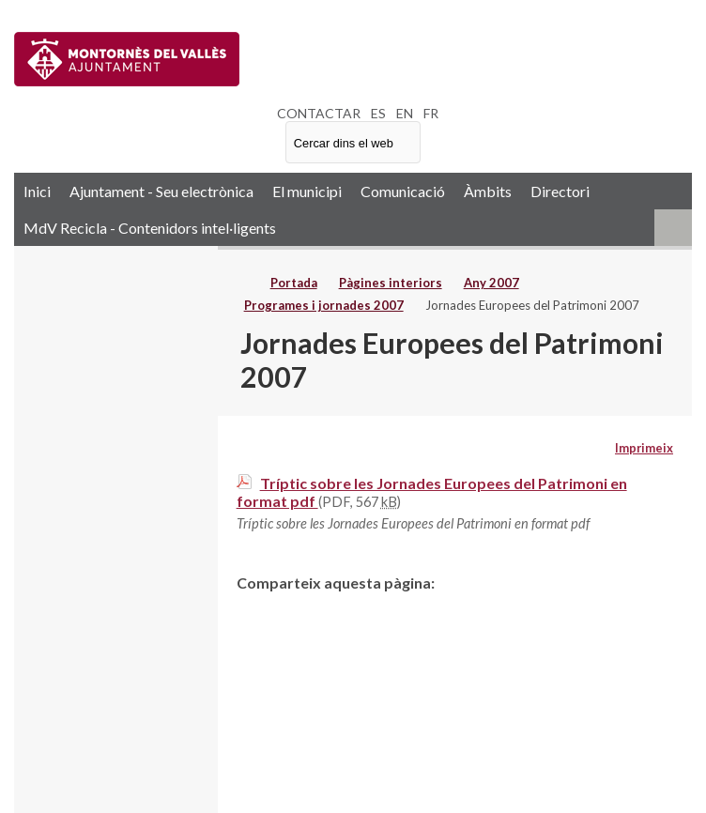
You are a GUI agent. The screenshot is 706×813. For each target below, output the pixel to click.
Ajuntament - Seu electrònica (161, 191)
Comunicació (403, 191)
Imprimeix (644, 447)
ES (378, 113)
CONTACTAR (319, 113)
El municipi (307, 191)
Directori (560, 191)
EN (404, 113)
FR (430, 113)
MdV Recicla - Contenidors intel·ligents (149, 228)
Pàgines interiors (390, 282)
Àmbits (488, 191)
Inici (37, 191)
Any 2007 (491, 282)
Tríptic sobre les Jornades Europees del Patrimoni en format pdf (432, 492)
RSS (673, 227)
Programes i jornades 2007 (324, 305)
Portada (293, 282)
